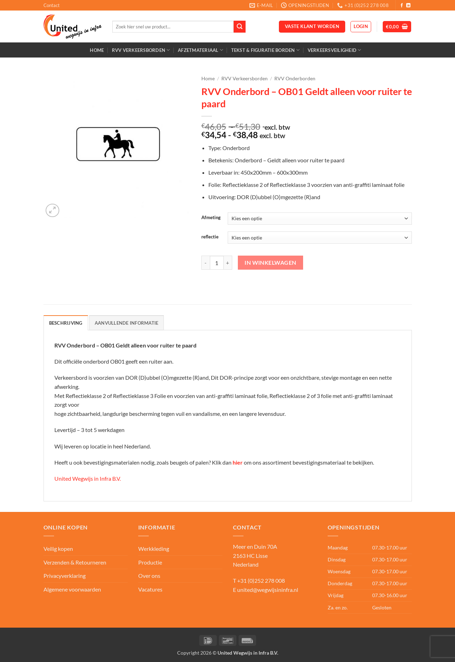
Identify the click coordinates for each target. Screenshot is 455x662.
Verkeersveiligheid (334, 50)
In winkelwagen (270, 262)
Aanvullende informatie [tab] (127, 323)
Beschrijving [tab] (65, 323)
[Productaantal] (217, 263)
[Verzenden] (240, 27)
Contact (52, 5)
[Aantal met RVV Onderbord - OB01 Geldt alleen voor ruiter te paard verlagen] (205, 263)
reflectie (210, 237)
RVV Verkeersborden (141, 50)
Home (97, 50)
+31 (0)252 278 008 (261, 580)
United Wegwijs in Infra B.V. (87, 478)
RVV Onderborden (294, 78)
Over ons (149, 575)
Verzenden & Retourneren (75, 562)
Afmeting (211, 217)
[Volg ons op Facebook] (402, 5)
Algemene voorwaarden (72, 589)
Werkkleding (153, 548)
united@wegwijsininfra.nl (267, 589)
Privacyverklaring (65, 575)
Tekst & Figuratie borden (265, 50)
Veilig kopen (58, 548)
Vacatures (150, 589)
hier (238, 462)
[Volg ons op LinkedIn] (408, 5)
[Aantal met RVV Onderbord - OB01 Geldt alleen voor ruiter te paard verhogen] (228, 263)
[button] (360, 26)
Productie (150, 562)
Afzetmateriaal (200, 50)
